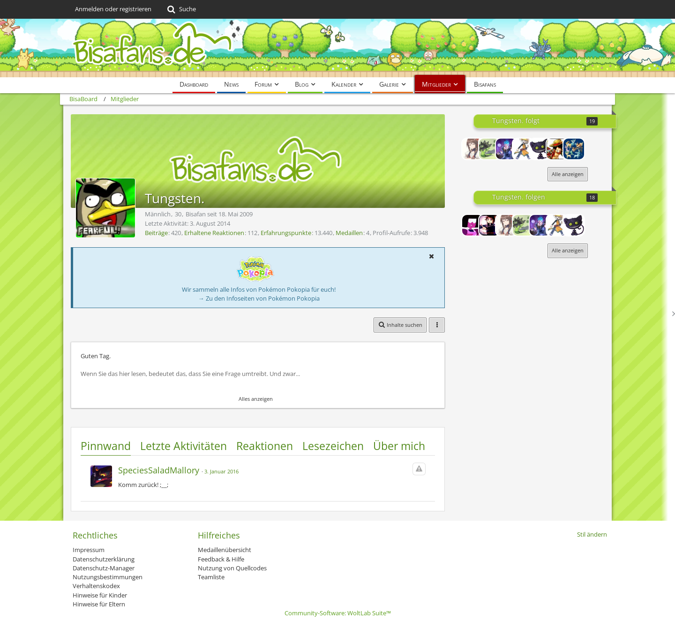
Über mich (399, 445)
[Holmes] (557, 149)
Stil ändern (592, 534)
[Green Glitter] (489, 149)
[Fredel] (573, 149)
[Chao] (523, 149)
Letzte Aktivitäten (183, 445)
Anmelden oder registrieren (113, 9)
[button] (431, 256)
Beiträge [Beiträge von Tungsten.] (156, 233)
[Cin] (472, 225)
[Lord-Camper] (489, 225)
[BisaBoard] (337, 48)
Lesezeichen (333, 445)
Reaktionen (264, 445)
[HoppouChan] (472, 149)
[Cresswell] (540, 149)
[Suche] (180, 9)
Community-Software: (338, 613)
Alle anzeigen (568, 173)
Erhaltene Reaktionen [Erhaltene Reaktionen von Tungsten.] (214, 233)
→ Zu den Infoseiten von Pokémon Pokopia (259, 298)
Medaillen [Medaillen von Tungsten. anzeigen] (349, 233)
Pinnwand (106, 445)
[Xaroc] (506, 149)
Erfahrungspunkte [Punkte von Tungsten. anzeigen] (286, 233)
